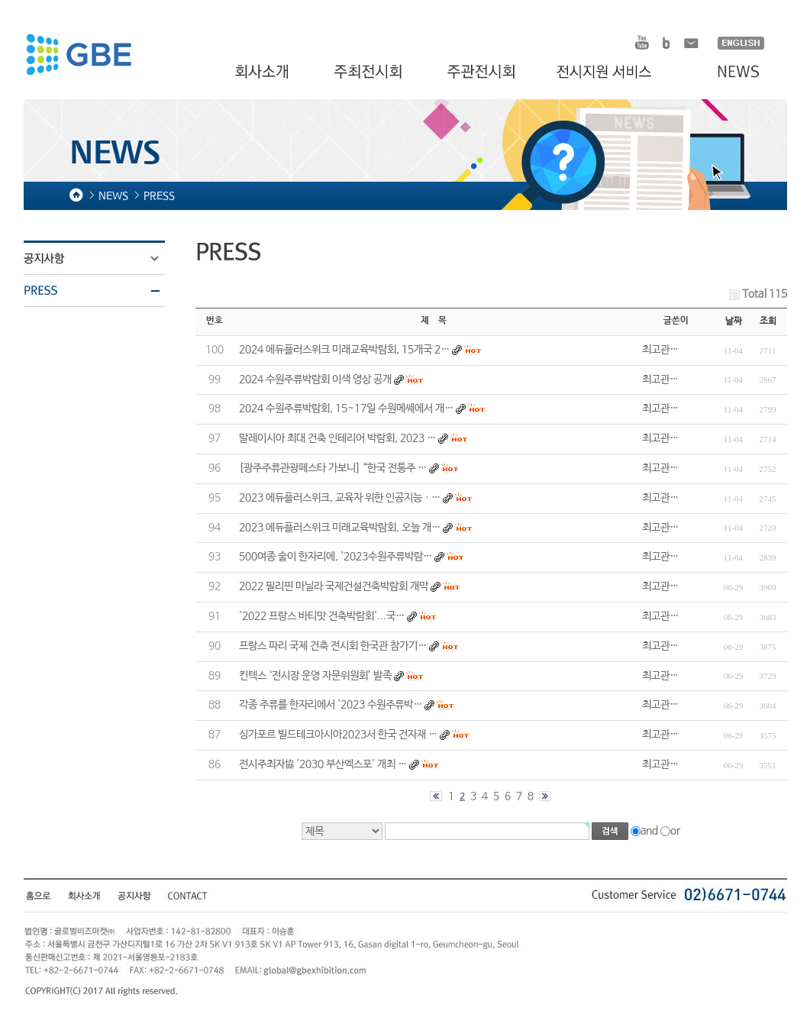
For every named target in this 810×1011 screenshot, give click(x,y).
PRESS (104, 291)
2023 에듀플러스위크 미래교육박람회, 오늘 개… (339, 528)
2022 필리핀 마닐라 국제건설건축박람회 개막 (333, 586)
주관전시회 (483, 72)
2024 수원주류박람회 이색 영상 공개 (315, 379)
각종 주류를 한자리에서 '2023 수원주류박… (330, 705)
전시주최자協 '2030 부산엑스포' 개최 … (323, 764)
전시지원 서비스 (613, 72)
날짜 (733, 321)
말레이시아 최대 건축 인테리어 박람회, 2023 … (337, 438)
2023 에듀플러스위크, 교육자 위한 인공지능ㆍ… (339, 498)
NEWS (731, 72)
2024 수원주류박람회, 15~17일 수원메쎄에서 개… (346, 408)
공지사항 (104, 259)
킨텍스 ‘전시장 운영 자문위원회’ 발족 (315, 676)
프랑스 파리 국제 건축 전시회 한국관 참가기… (333, 646)
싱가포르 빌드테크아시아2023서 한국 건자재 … (338, 734)
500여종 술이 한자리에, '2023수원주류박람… (335, 557)
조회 (768, 321)
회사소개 (264, 72)
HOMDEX (78, 56)
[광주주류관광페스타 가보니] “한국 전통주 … (333, 468)
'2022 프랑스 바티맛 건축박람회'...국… (322, 616)
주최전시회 (369, 72)
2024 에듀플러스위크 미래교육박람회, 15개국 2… (344, 350)
